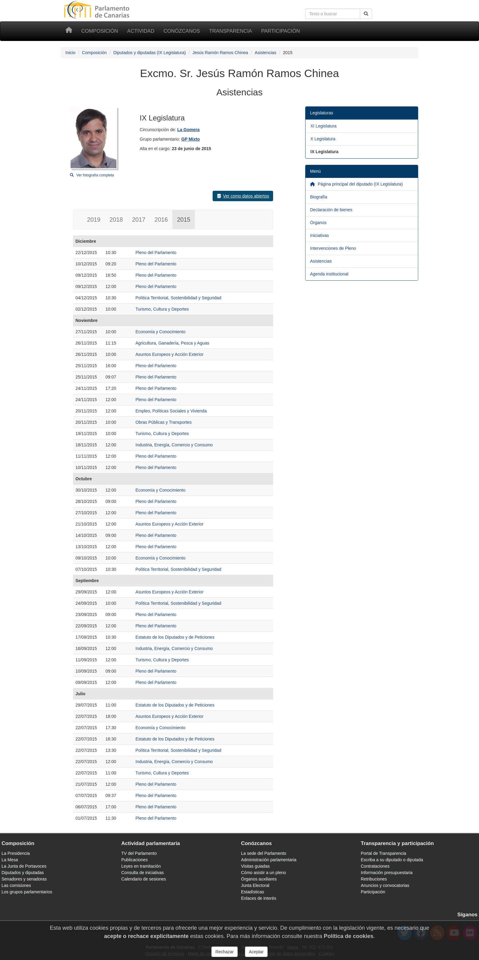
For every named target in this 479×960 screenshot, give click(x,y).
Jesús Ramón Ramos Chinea (220, 52)
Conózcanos (181, 31)
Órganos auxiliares (259, 879)
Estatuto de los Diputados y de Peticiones (175, 637)
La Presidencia (16, 853)
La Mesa (10, 859)
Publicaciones (134, 859)
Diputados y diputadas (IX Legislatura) (149, 52)
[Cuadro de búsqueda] (332, 14)
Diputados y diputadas (23, 872)
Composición (99, 31)
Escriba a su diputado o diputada (392, 859)
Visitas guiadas (255, 866)
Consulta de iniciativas (142, 872)
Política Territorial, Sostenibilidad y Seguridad (178, 297)
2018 (116, 219)
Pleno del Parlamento (156, 252)
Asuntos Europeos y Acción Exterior (170, 354)
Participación (280, 31)
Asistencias (265, 52)
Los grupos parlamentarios (27, 891)
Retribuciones (374, 879)
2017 (138, 219)
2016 (161, 219)
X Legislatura (322, 138)
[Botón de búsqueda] (366, 14)
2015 (183, 219)
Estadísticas (252, 891)
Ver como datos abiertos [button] (243, 196)
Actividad (140, 31)
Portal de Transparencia (383, 853)
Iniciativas (319, 235)
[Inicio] (69, 31)
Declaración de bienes (331, 209)
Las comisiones (16, 885)
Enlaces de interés (258, 898)
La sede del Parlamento (263, 853)
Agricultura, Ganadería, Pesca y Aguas (172, 343)
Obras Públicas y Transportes (164, 422)
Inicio (70, 52)
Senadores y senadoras (24, 879)
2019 (94, 219)
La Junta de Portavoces (24, 866)
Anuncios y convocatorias (385, 885)
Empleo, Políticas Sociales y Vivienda (171, 410)
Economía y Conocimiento (160, 331)
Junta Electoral (255, 885)
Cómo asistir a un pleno (263, 872)
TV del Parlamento (139, 853)
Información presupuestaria (387, 872)
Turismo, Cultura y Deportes (162, 309)
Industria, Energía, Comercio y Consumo (174, 444)
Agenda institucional (329, 273)
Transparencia (230, 31)
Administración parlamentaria (268, 859)
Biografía (318, 196)
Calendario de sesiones (143, 879)
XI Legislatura (323, 126)
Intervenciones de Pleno (333, 248)
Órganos (318, 222)
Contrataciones (375, 866)
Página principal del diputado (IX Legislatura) (356, 184)
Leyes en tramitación (141, 866)
